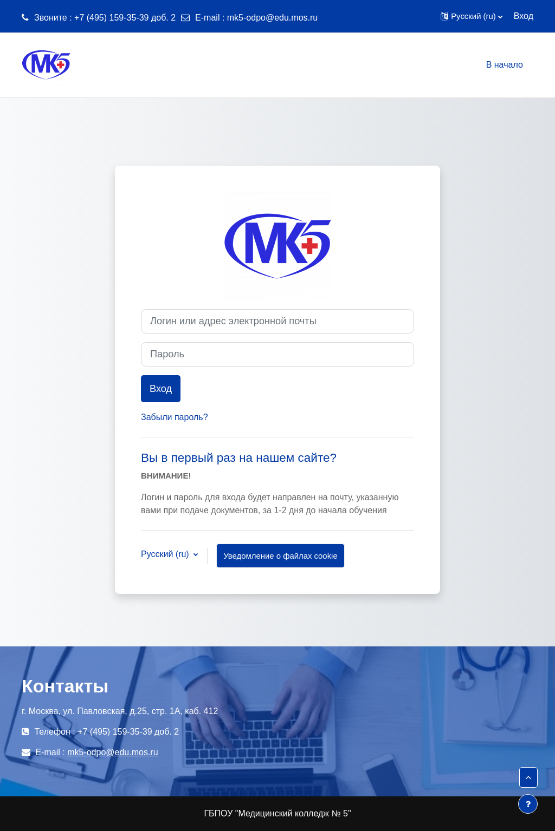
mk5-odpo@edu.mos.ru (272, 17)
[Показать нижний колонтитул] (528, 804)
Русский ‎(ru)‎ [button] (166, 554)
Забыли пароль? (174, 417)
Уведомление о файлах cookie (280, 555)
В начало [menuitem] (504, 64)
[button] (471, 16)
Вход (523, 16)
